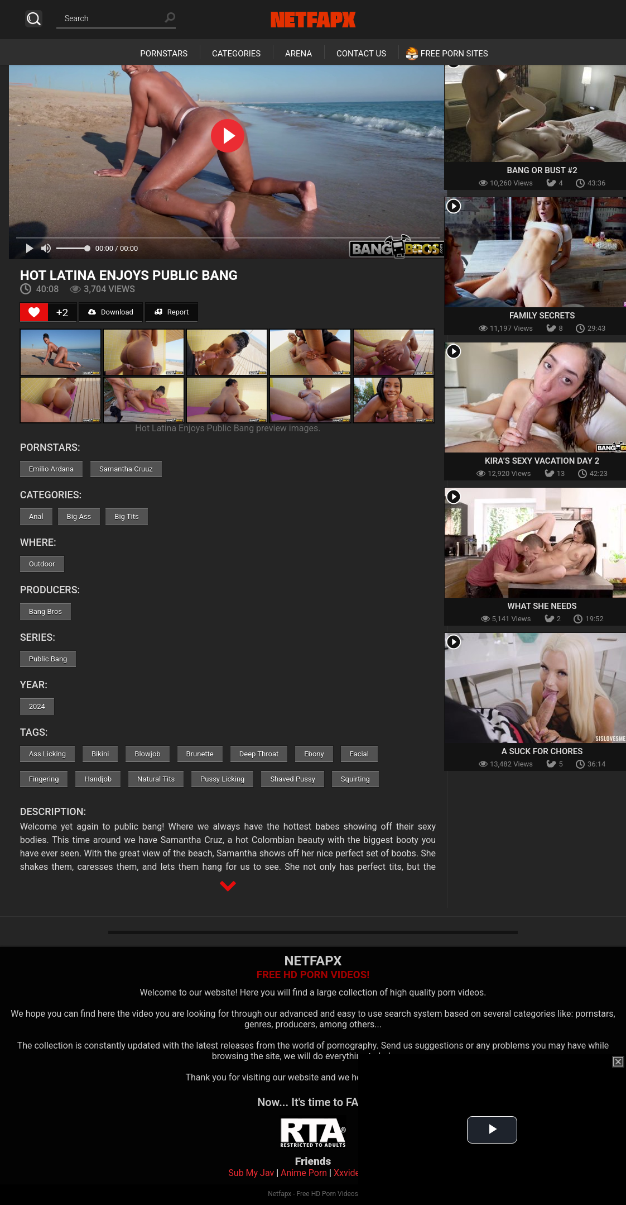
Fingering (44, 779)
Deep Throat (259, 754)
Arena (298, 54)
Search (33, 18)
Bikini (100, 754)
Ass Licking (47, 754)
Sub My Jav (251, 1173)
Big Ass (79, 516)
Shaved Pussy (292, 779)
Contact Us (361, 54)
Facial (359, 754)
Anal (36, 516)
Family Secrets (542, 316)
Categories (236, 54)
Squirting (355, 779)
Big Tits (126, 516)
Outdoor (42, 564)
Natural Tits (156, 779)
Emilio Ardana (51, 469)
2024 (37, 706)
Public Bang (48, 659)
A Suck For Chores (542, 751)
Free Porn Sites (454, 54)
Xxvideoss (354, 1173)
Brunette (200, 754)
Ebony (314, 754)
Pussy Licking (222, 779)
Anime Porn (304, 1173)
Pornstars (163, 54)
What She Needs (542, 606)
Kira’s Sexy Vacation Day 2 (542, 461)
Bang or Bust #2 (542, 170)
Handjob (98, 779)
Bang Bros (45, 611)
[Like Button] (34, 312)
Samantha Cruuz (126, 469)
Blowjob (147, 754)
